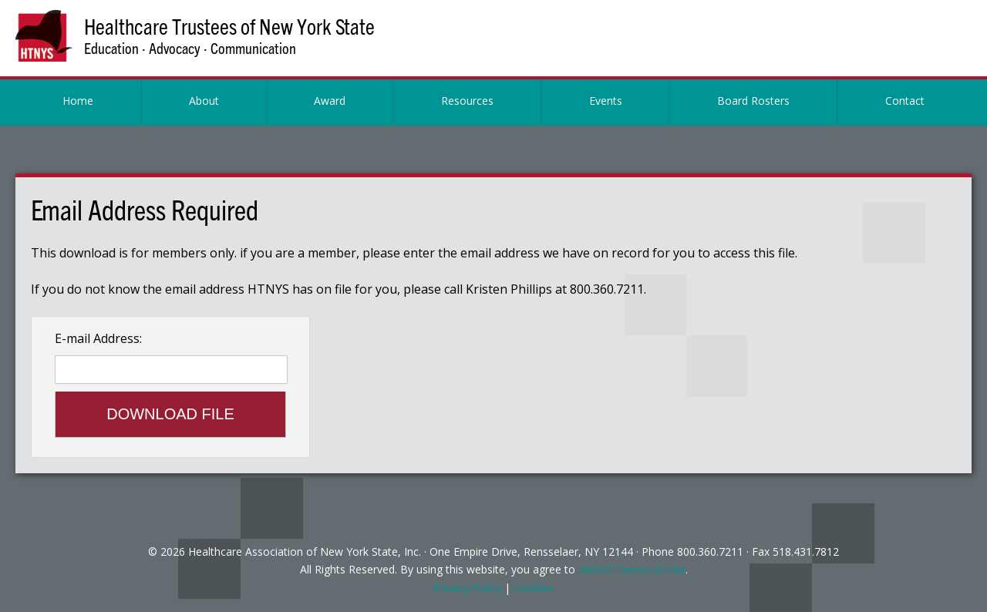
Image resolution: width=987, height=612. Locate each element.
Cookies (534, 587)
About (204, 100)
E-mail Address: (98, 338)
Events (605, 100)
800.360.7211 (710, 551)
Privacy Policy (467, 587)
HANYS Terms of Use (632, 569)
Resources (467, 100)
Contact (905, 100)
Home (77, 100)
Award (329, 100)
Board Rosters (753, 100)
